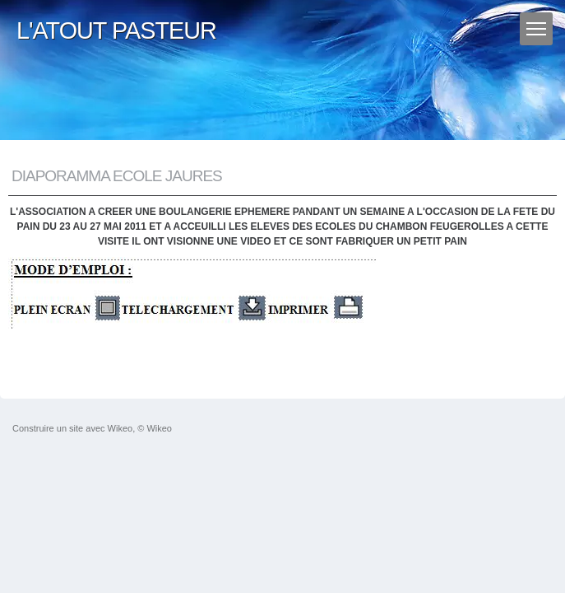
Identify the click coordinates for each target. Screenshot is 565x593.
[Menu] (536, 28)
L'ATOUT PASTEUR (116, 30)
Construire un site (47, 428)
